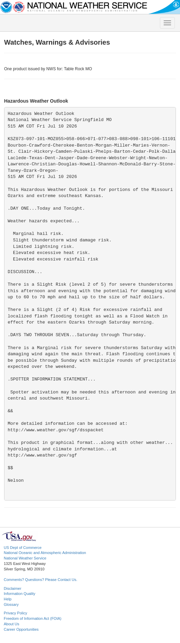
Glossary (11, 604)
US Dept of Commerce (23, 547)
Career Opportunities (21, 629)
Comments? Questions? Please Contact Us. (40, 580)
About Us (11, 624)
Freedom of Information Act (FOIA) (32, 618)
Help (8, 599)
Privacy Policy (15, 613)
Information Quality (19, 594)
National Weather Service (25, 558)
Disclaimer (12, 588)
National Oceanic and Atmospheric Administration (45, 553)
